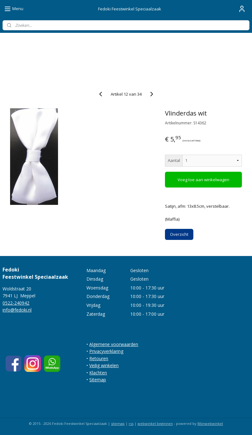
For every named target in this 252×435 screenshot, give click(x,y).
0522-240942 (16, 303)
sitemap (118, 423)
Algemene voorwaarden (113, 344)
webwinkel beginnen (155, 423)
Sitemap (97, 380)
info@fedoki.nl (17, 310)
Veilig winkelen (104, 365)
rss (131, 423)
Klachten (98, 373)
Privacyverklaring (106, 351)
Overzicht (179, 234)
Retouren (98, 358)
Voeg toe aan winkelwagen (203, 179)
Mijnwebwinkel (210, 423)
